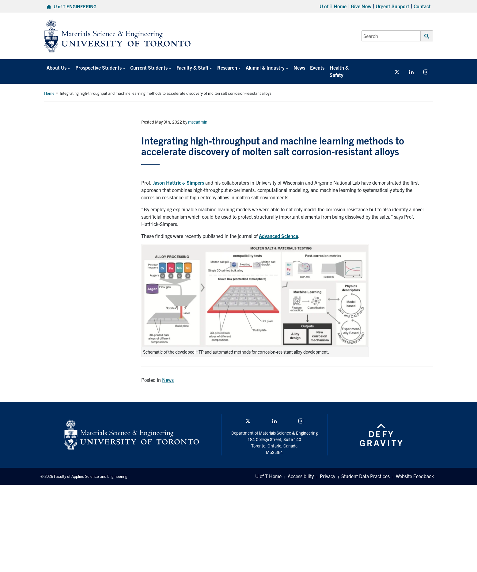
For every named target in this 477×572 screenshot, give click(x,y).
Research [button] (226, 67)
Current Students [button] (148, 67)
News (298, 67)
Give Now (361, 6)
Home (49, 85)
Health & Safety (345, 67)
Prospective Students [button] (98, 67)
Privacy (327, 469)
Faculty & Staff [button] (192, 67)
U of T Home (333, 6)
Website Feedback (415, 469)
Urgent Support (392, 6)
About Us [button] (56, 67)
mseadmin (197, 114)
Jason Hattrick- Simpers (179, 175)
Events (316, 67)
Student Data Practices (365, 469)
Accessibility (301, 469)
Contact (422, 6)
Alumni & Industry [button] (264, 67)
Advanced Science (278, 228)
